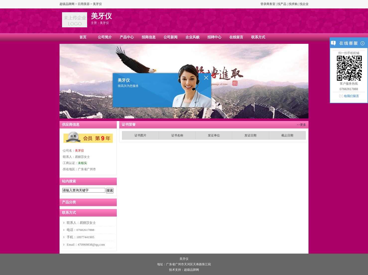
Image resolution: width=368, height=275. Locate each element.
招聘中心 (214, 37)
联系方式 (258, 37)
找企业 (304, 4)
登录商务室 (267, 4)
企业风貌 (192, 37)
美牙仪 (79, 150)
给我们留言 (351, 96)
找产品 (281, 4)
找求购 (293, 4)
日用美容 (84, 4)
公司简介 (105, 37)
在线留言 (236, 37)
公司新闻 (171, 37)
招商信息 (149, 37)
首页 (82, 37)
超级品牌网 (67, 4)
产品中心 (127, 37)
